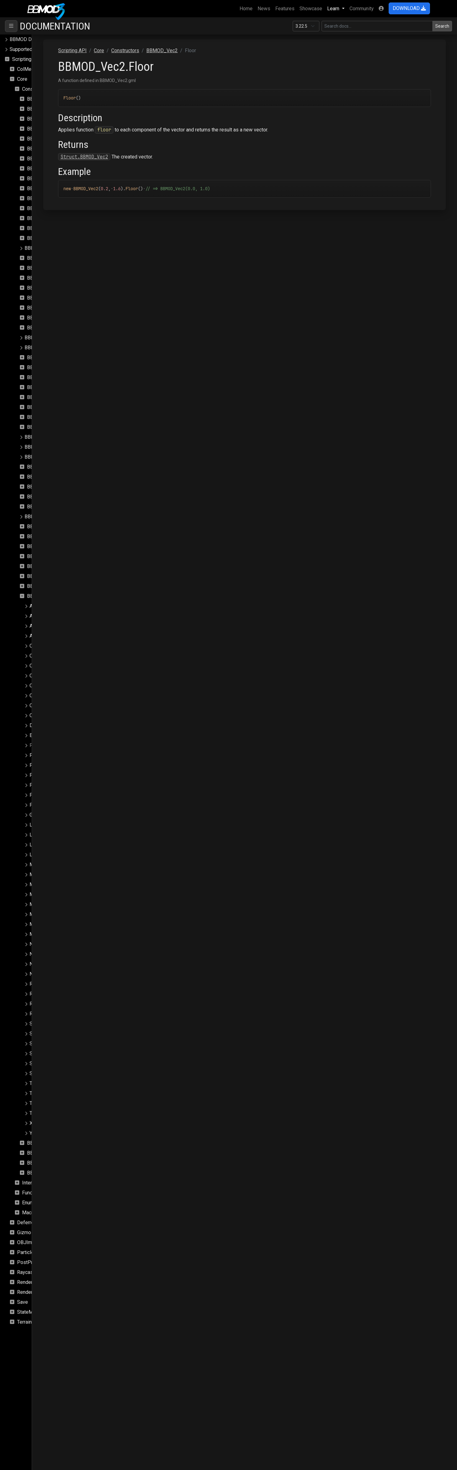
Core (22, 79)
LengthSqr (41, 835)
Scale (36, 1024)
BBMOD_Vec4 (42, 1153)
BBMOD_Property (46, 467)
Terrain (24, 1322)
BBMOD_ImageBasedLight (56, 308)
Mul (34, 924)
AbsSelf (38, 616)
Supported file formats (34, 49)
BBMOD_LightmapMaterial (54, 338)
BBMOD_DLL (41, 268)
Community (362, 8)
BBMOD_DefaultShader (52, 238)
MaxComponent (47, 865)
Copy (35, 715)
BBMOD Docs (25, 39)
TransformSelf (45, 1113)
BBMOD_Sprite (43, 576)
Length (37, 825)
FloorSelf (40, 755)
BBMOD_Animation (48, 99)
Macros (30, 1213)
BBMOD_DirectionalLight (54, 258)
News (264, 8)
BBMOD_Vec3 (42, 1143)
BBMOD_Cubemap (47, 188)
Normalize (41, 964)
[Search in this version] (377, 26)
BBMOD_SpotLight (47, 566)
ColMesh (27, 69)
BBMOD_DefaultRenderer (55, 228)
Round (36, 1004)
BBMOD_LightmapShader (52, 347)
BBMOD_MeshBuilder (51, 397)
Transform (41, 1103)
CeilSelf (38, 656)
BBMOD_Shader (44, 556)
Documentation (55, 26)
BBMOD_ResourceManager (57, 546)
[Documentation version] (306, 26)
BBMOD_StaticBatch (49, 586)
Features (285, 8)
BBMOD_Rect (42, 497)
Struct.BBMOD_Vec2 (153, 157)
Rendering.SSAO (35, 1282)
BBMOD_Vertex (44, 1163)
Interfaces (33, 1183)
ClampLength (44, 676)
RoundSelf (41, 1014)
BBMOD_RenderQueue (52, 526)
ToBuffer (39, 1093)
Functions (32, 1193)
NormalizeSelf (45, 974)
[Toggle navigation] (11, 26)
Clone (36, 705)
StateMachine (32, 1312)
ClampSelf (41, 695)
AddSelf (38, 636)
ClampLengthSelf (48, 686)
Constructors (36, 89)
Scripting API (26, 59)
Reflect (37, 984)
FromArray (41, 785)
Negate (37, 944)
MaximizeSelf (45, 884)
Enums (29, 1203)
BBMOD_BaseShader (50, 159)
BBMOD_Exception (48, 298)
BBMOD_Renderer (45, 517)
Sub (34, 1063)
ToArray (38, 1083)
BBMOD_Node (43, 427)
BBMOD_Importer (46, 318)
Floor (35, 745)
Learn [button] (333, 8)
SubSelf (38, 1073)
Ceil (34, 646)
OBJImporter (31, 1242)
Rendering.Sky (32, 1292)
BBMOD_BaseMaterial (51, 139)
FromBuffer (42, 805)
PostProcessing (35, 1262)
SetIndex (39, 1053)
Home (247, 8)
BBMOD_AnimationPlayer (55, 119)
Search (442, 26)
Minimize (40, 904)
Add (34, 626)
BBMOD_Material (46, 357)
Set (33, 1043)
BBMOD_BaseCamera (51, 129)
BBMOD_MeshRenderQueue (58, 407)
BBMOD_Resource (47, 536)
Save (22, 1302)
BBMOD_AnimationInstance (57, 109)
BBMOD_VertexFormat (52, 1173)
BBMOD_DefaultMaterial (54, 218)
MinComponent (46, 894)
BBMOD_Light (42, 328)
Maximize (40, 874)
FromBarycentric (47, 795)
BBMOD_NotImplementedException (64, 437)
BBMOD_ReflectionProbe (55, 507)
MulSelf (38, 934)
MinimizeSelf (44, 914)
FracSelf (39, 775)
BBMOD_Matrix (44, 377)
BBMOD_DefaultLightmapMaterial (64, 198)
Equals (37, 735)
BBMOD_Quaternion (49, 487)
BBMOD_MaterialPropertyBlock (61, 367)
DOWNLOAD (409, 8)
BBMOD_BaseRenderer (52, 149)
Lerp (34, 845)
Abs (34, 606)
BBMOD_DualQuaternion (53, 278)
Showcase (310, 8)
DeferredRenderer (37, 1222)
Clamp (36, 666)
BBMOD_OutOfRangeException (59, 447)
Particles (27, 1252)
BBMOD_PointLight (46, 457)
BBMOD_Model (44, 417)
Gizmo (24, 1232)
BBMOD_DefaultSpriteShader (57, 248)
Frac (34, 765)
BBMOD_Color (43, 178)
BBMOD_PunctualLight (52, 477)
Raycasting (29, 1272)
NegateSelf (42, 954)
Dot (33, 725)
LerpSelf (39, 855)
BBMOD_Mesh (43, 387)
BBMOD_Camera (45, 169)
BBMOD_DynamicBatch (52, 288)
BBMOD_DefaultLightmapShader (62, 208)
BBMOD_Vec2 (42, 596)
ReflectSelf (42, 994)
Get (33, 815)
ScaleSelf (40, 1034)
